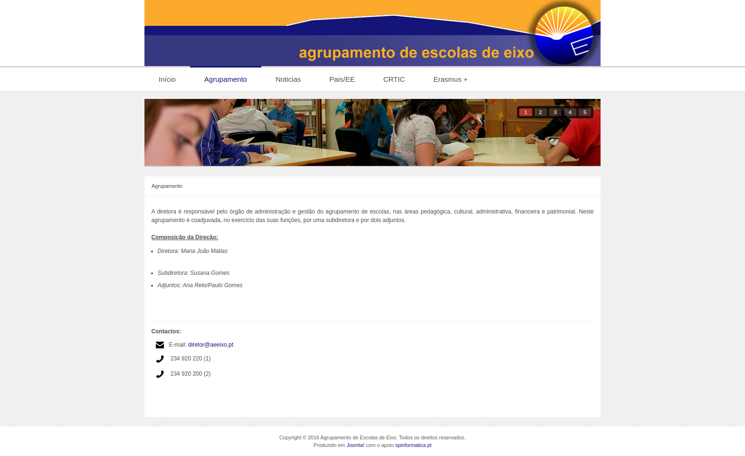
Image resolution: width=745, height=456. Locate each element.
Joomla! (355, 445)
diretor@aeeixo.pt (210, 344)
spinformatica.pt (413, 445)
